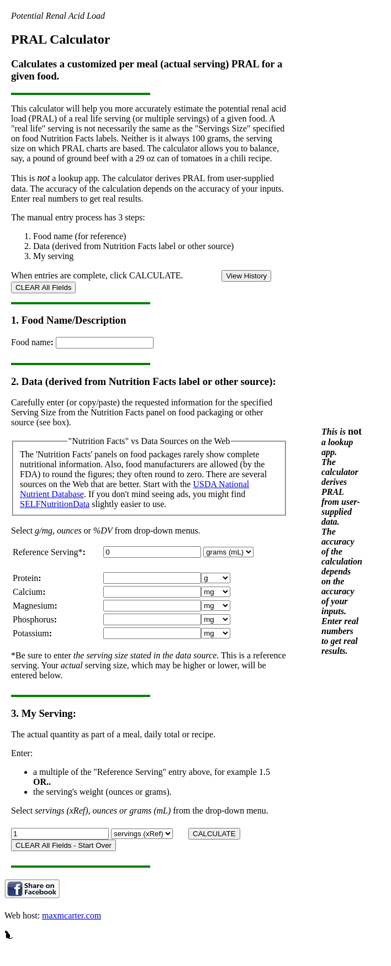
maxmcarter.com (71, 915)
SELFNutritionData (54, 504)
